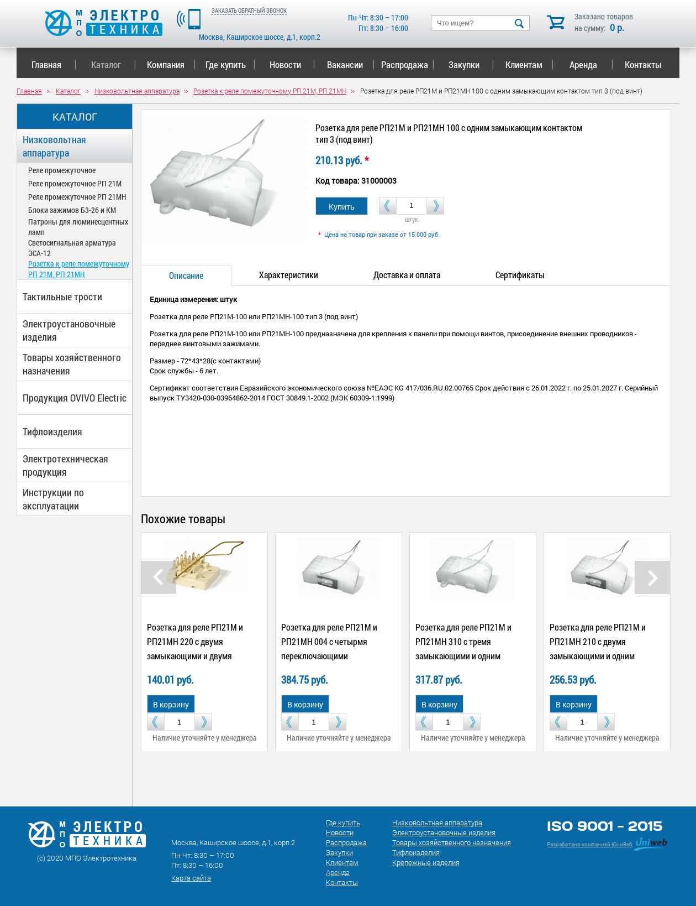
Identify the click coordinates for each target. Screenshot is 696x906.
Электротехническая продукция (65, 465)
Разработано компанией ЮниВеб (589, 844)
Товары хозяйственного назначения (72, 364)
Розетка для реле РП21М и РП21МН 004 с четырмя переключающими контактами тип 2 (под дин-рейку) (330, 655)
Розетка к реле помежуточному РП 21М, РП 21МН (78, 268)
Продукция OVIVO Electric (74, 397)
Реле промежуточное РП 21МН (77, 196)
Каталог (113, 64)
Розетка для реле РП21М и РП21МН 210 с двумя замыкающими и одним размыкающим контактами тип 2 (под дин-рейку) (599, 655)
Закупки (471, 64)
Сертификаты (520, 274)
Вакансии (351, 64)
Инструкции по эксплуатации (53, 499)
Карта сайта (191, 878)
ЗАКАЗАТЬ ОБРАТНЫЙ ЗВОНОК (249, 10)
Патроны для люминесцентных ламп (78, 226)
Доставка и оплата (406, 274)
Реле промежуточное (62, 170)
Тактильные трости (62, 296)
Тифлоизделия (52, 431)
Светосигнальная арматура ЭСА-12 (72, 247)
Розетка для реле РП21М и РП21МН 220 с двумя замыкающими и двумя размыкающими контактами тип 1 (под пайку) (199, 655)
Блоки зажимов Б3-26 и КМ (72, 210)
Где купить (230, 64)
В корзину (171, 704)
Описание (186, 275)
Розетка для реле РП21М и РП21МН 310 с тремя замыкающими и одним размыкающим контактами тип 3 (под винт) (465, 655)
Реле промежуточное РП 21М (75, 183)
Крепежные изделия (426, 862)
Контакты (643, 64)
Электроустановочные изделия (69, 330)
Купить (342, 206)
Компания (171, 64)
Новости (292, 64)
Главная (53, 64)
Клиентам (529, 64)
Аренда (591, 64)
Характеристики (288, 274)
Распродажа (406, 64)
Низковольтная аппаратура (54, 146)
